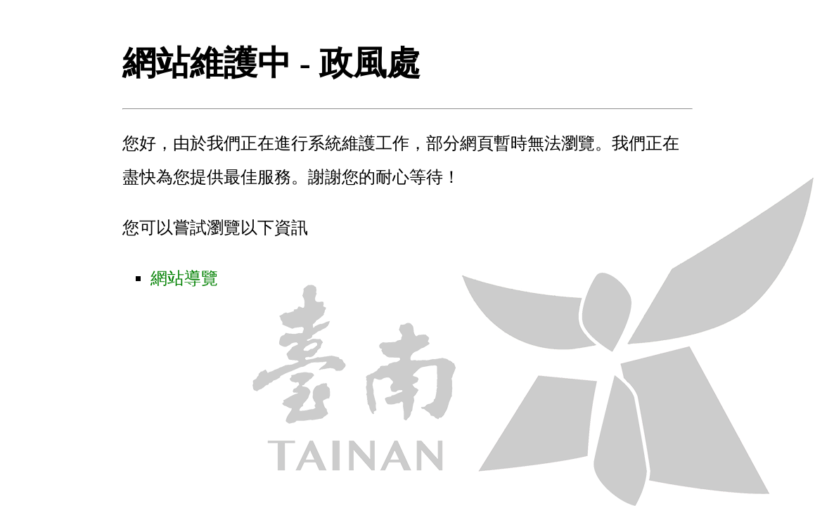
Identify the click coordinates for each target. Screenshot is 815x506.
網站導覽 (184, 278)
